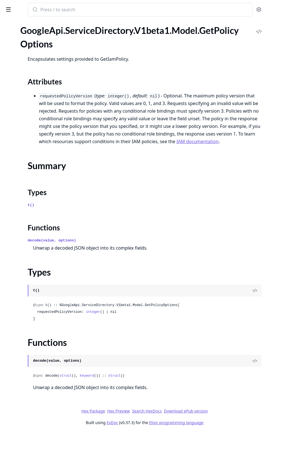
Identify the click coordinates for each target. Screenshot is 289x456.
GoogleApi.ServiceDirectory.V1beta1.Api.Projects (40, 218)
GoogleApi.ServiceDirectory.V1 (34, 43)
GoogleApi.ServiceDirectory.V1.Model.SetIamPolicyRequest (40, 188)
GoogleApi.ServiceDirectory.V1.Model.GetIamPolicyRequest (40, 96)
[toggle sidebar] (77, 9)
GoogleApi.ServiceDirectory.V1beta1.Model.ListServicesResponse (40, 335)
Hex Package (135, 434)
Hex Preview (161, 434)
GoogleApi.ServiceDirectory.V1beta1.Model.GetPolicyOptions (40, 272)
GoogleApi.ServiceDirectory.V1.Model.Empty (40, 74)
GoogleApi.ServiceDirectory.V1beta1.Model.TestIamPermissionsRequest (40, 396)
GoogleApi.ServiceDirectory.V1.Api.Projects (40, 51)
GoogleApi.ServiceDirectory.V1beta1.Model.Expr (40, 256)
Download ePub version (228, 434)
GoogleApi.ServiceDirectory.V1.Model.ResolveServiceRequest (40, 165)
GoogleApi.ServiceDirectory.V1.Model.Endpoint (40, 81)
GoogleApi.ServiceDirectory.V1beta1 (39, 211)
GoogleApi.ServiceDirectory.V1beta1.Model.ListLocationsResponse (40, 320)
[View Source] (265, 313)
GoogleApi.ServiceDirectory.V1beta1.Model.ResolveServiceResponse (40, 373)
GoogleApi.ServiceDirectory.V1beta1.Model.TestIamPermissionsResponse (40, 404)
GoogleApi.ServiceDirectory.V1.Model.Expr (40, 89)
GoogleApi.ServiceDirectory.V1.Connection (40, 58)
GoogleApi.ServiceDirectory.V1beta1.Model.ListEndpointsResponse (40, 312)
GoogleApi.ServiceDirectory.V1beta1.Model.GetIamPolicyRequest (40, 264)
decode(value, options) (126, 263)
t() (105, 228)
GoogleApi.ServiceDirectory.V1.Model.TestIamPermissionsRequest (40, 195)
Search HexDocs (189, 434)
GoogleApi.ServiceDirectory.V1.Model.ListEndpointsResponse (40, 112)
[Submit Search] (108, 10)
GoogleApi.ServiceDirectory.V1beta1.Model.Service (40, 381)
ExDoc (154, 445)
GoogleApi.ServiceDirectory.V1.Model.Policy (40, 157)
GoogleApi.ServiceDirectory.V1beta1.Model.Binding (40, 234)
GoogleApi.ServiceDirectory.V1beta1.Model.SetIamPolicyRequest (40, 388)
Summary (19, 288)
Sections (18, 282)
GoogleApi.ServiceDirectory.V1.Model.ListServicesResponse (40, 135)
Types (15, 295)
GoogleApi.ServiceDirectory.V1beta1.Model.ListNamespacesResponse (40, 327)
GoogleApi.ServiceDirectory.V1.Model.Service (40, 180)
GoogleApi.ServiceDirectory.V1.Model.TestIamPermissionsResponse (40, 203)
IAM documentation (218, 164)
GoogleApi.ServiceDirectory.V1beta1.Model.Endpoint (40, 249)
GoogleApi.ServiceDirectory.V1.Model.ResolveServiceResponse (40, 173)
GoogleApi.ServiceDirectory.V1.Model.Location (40, 142)
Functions (19, 302)
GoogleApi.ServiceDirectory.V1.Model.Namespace (40, 150)
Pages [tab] (10, 31)
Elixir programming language (218, 445)
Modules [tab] (34, 31)
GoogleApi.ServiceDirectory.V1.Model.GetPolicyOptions (40, 104)
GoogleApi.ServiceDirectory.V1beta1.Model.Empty (40, 241)
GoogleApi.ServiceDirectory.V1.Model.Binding (40, 66)
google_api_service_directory (37, 10)
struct (139, 399)
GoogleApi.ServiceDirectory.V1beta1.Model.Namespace (40, 350)
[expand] (79, 44)
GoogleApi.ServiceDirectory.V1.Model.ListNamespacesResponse (40, 127)
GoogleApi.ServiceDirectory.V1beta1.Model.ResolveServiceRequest (40, 365)
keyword (161, 399)
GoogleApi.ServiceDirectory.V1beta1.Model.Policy (40, 358)
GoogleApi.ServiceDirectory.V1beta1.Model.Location (40, 343)
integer (167, 335)
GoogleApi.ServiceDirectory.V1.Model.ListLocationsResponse (40, 119)
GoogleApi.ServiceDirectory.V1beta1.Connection (40, 226)
